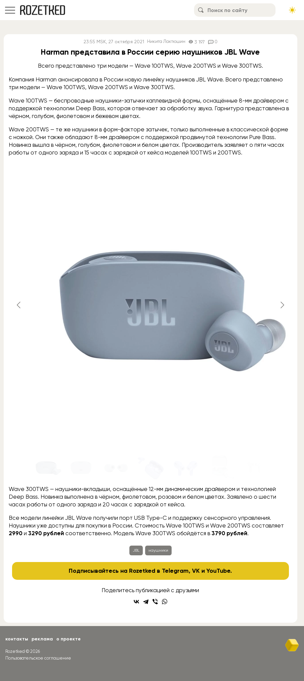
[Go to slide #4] (150, 467)
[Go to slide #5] (185, 467)
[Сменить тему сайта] (292, 10)
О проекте (68, 639)
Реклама (42, 639)
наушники (158, 550)
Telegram (175, 570)
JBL (136, 550)
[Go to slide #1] (46, 467)
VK (196, 570)
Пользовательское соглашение (38, 658)
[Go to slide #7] (255, 467)
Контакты (16, 639)
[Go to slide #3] (116, 467)
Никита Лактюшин (166, 41)
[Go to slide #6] (220, 467)
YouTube (218, 570)
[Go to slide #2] (81, 467)
